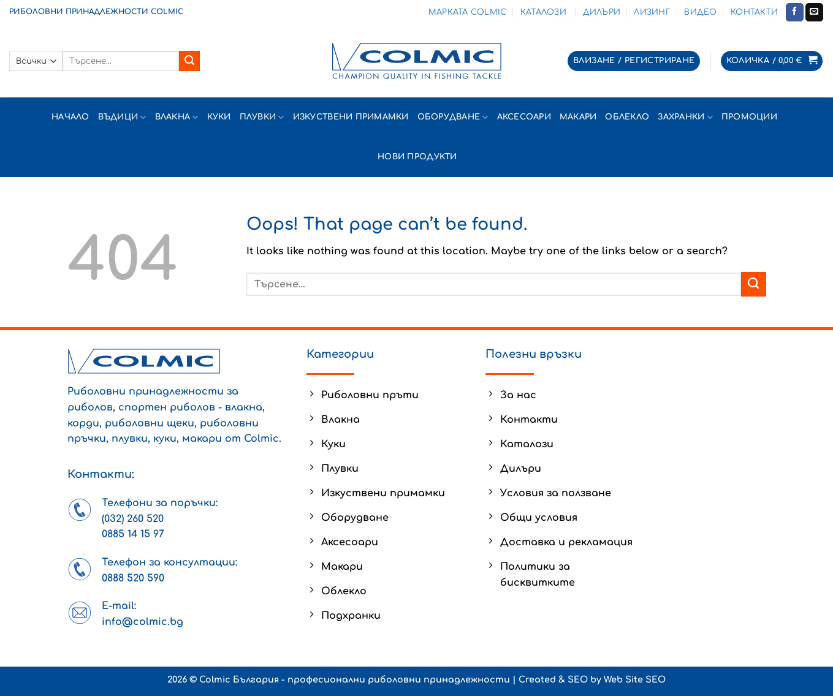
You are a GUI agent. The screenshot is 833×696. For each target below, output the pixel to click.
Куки (219, 117)
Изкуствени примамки (351, 117)
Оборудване (453, 117)
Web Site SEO (635, 679)
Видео (700, 12)
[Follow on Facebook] (795, 12)
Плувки (262, 117)
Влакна (177, 117)
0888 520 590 (133, 578)
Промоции (749, 117)
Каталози (544, 12)
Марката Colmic (467, 12)
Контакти (754, 12)
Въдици (122, 117)
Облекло (627, 117)
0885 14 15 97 (133, 534)
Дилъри (602, 12)
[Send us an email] (814, 12)
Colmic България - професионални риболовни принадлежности (354, 679)
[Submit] (189, 61)
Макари (578, 117)
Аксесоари (524, 117)
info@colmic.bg (142, 621)
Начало (70, 117)
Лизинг (652, 12)
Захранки (685, 117)
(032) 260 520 (133, 518)
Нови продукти (419, 157)
